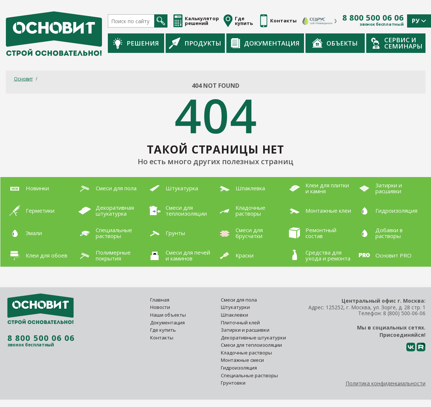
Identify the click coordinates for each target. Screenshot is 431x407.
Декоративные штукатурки (253, 337)
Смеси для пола (239, 299)
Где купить (163, 330)
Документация (265, 43)
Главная (159, 299)
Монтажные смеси (242, 360)
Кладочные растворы (246, 352)
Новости (160, 307)
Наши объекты (168, 314)
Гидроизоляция (239, 367)
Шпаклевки (234, 314)
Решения (136, 43)
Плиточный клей (241, 322)
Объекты (335, 43)
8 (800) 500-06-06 (404, 313)
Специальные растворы (249, 375)
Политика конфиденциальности (385, 383)
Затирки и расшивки (245, 330)
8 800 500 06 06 (373, 17)
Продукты (195, 43)
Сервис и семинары (397, 43)
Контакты (161, 337)
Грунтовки (233, 382)
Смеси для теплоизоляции (251, 345)
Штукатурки (235, 307)
